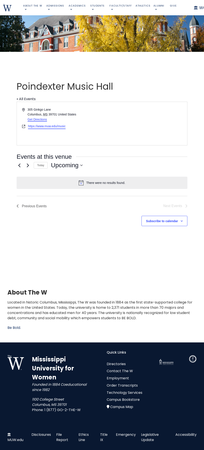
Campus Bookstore (123, 399)
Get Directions (37, 119)
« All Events (26, 98)
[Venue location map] (144, 123)
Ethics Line (83, 437)
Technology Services (124, 392)
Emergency (126, 434)
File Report (62, 437)
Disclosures (41, 434)
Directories (116, 363)
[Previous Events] (19, 165)
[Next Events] (27, 165)
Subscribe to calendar (162, 221)
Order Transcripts (122, 385)
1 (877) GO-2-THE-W (62, 409)
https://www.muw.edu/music (47, 126)
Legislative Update (150, 437)
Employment (118, 378)
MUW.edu (15, 439)
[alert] (102, 183)
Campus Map (121, 406)
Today (40, 165)
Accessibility (186, 434)
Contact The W (120, 370)
